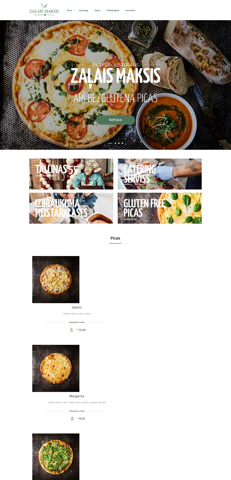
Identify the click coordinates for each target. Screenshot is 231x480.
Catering (83, 10)
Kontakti (130, 10)
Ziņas (97, 10)
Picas (69, 10)
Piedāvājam (113, 10)
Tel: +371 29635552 (140, 463)
